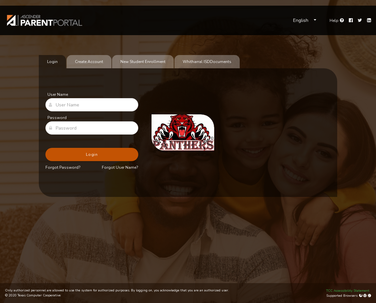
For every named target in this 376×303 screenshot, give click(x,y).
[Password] (91, 128)
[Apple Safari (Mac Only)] (369, 295)
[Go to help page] (337, 20)
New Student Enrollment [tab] (142, 61)
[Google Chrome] (365, 295)
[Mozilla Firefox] (361, 295)
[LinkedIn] (369, 20)
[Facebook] (351, 20)
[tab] (207, 61)
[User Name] (91, 104)
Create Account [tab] (89, 61)
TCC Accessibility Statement (347, 290)
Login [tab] (52, 61)
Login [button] (92, 154)
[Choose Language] (305, 20)
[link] (45, 20)
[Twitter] (360, 20)
